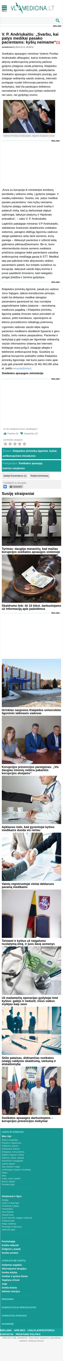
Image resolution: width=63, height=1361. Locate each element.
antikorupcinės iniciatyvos (19, 455)
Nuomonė (8, 1324)
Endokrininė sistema (11, 1149)
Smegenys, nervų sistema (13, 1152)
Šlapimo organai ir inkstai (13, 1155)
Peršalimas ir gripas (10, 1206)
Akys (4, 1175)
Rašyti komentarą (39, 475)
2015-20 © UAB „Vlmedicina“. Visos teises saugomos (25, 1338)
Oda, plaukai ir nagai (11, 1167)
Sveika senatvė (10, 1252)
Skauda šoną (7, 1215)
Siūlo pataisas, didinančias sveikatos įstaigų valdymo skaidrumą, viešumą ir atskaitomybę (29, 1061)
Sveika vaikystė (10, 1245)
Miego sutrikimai (9, 1224)
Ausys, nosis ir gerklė (11, 1178)
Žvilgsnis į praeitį (11, 1249)
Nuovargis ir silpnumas (12, 1227)
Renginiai (8, 1299)
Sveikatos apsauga (30, 463)
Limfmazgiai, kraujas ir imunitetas (16, 1170)
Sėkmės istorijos (11, 1291)
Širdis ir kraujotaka (10, 1140)
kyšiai (52, 451)
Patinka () (13, 433)
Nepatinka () (31, 433)
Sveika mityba (9, 1272)
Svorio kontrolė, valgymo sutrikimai (17, 1218)
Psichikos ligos (8, 1184)
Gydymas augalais (12, 1265)
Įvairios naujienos (14, 468)
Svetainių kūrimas (36, 1341)
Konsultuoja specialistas (19, 1307)
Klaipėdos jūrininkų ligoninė (30, 451)
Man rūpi (6, 1136)
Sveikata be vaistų (14, 1260)
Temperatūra (7, 1209)
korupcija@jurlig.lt (22, 368)
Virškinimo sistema (10, 1146)
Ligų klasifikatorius (41, 1330)
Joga (4, 1284)
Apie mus (19, 1330)
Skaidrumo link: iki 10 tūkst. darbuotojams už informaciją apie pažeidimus (31, 607)
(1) (58, 42)
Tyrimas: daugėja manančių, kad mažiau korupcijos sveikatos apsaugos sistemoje (31, 550)
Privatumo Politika (28, 1334)
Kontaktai (6, 1334)
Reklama (57, 26)
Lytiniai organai (8, 1164)
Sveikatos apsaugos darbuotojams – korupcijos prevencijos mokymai (27, 1119)
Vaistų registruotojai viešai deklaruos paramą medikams (28, 885)
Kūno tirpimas (8, 1212)
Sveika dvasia (9, 1287)
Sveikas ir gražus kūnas (15, 1276)
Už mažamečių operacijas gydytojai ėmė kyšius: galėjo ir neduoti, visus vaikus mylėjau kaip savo (30, 1001)
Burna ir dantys (8, 1181)
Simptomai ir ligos (12, 1196)
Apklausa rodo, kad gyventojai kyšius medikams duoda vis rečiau (28, 828)
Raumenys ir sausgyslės (12, 1161)
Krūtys (4, 1173)
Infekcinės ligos (8, 1230)
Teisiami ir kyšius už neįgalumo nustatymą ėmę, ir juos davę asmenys (28, 942)
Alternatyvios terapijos (14, 1268)
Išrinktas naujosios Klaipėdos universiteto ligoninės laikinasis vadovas (31, 711)
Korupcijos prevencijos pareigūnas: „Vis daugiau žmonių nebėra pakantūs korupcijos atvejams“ (30, 770)
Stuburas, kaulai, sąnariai (13, 1158)
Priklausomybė (8, 1221)
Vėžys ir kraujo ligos (10, 1203)
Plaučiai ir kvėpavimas (11, 1143)
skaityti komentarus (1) (15, 475)
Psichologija (8, 1241)
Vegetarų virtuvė (11, 1280)
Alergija (5, 1200)
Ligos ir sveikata (13, 1132)
